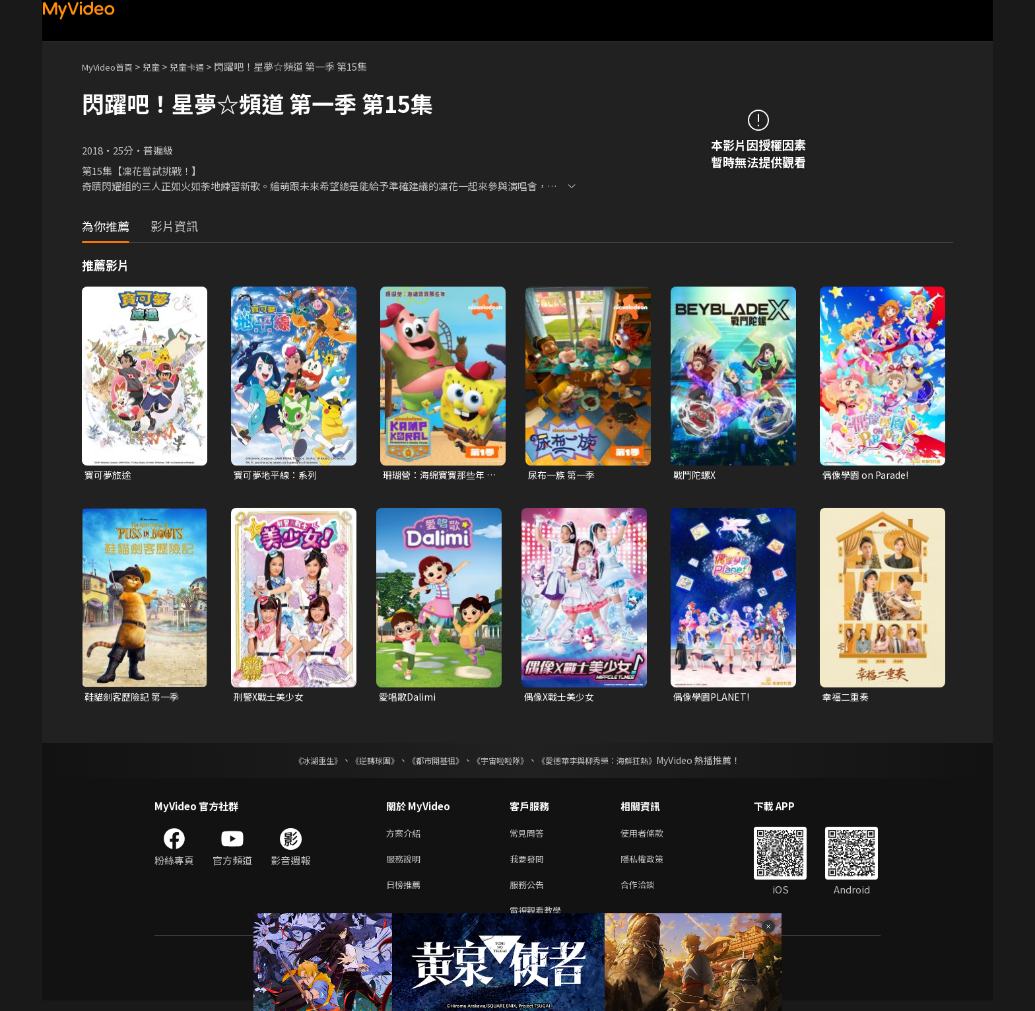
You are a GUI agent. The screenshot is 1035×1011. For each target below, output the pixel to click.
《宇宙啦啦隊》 (503, 762)
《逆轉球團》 (359, 762)
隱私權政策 (653, 864)
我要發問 (529, 864)
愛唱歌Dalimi (409, 698)
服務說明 (406, 864)
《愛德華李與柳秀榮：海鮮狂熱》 (614, 762)
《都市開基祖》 (429, 762)
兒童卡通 (201, 66)
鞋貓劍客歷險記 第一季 (134, 698)
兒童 (162, 66)
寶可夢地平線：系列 (278, 475)
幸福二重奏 (847, 698)
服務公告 (529, 892)
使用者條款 (653, 836)
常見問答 (529, 836)
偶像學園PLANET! (713, 698)
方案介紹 (406, 836)
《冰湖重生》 (295, 762)
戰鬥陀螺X (696, 475)
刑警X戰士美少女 (271, 698)
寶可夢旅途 (109, 475)
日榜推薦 (406, 892)
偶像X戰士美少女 (561, 698)
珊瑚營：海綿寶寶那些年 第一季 (437, 475)
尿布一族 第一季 (563, 475)
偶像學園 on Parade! (868, 475)
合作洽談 (648, 892)
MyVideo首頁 (112, 66)
